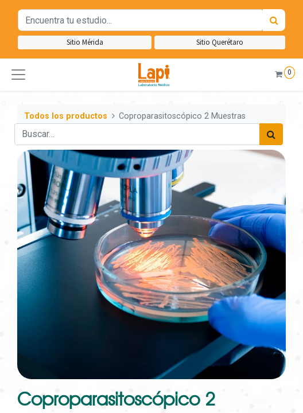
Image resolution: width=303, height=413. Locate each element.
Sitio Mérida (85, 42)
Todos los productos (65, 116)
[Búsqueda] (274, 20)
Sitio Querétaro (219, 42)
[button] (18, 74)
